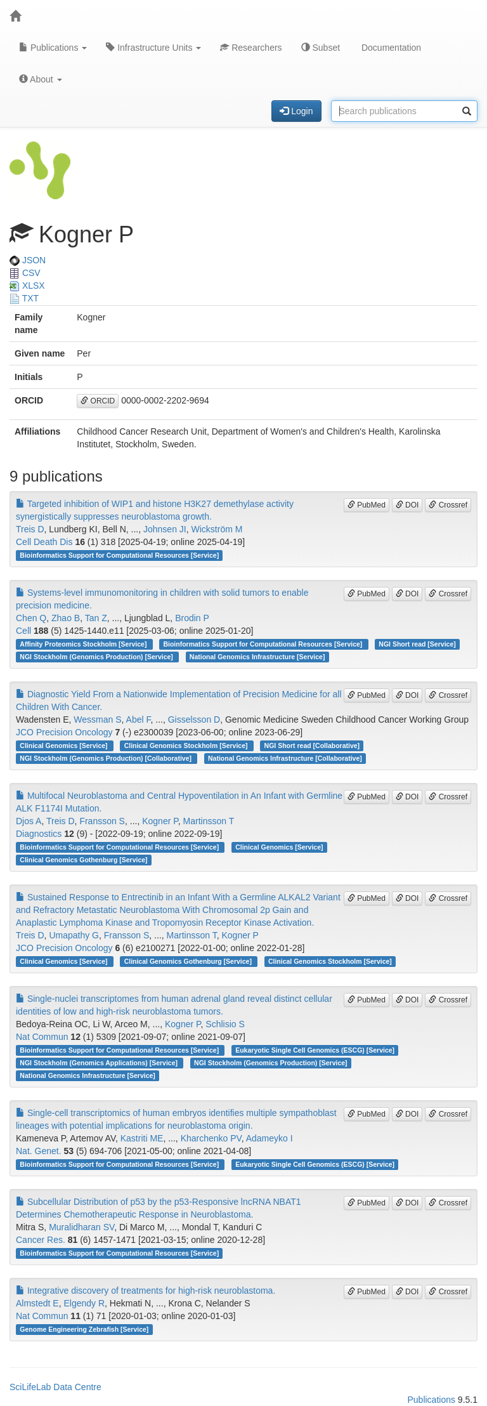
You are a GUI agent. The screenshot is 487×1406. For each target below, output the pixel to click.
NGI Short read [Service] (417, 644)
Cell (23, 631)
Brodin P (192, 618)
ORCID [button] (98, 401)
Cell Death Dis (44, 542)
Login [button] (296, 111)
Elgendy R (84, 1303)
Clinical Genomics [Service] (64, 745)
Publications (53, 48)
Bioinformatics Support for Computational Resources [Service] (119, 555)
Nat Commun (42, 1037)
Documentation (390, 48)
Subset (320, 48)
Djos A (28, 821)
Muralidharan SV (81, 1227)
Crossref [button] (448, 505)
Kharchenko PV (211, 1138)
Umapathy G (74, 935)
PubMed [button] (366, 505)
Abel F (138, 719)
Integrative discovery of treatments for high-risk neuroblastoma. (145, 1290)
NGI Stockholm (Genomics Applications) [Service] (99, 1063)
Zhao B (65, 618)
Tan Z (96, 618)
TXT (24, 298)
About (40, 79)
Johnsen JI (164, 529)
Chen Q (31, 618)
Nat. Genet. (39, 1151)
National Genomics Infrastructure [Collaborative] (285, 758)
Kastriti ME (142, 1138)
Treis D (30, 529)
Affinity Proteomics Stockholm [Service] (84, 644)
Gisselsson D (194, 719)
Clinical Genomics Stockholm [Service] (187, 745)
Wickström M (217, 529)
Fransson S (102, 821)
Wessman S (97, 719)
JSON (28, 260)
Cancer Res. (40, 1240)
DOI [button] (407, 505)
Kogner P (160, 821)
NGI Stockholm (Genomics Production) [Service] (97, 656)
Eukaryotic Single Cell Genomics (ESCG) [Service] (314, 1050)
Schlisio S (224, 1024)
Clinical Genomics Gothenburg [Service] (83, 860)
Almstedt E (37, 1303)
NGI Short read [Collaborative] (312, 745)
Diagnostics (39, 834)
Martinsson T (209, 821)
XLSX (27, 285)
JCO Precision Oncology (64, 732)
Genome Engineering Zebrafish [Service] (84, 1329)
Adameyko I (269, 1138)
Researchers (251, 48)
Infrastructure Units (153, 48)
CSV (25, 273)
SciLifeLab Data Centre (55, 1387)
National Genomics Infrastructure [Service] (257, 656)
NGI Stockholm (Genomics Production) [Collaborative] (106, 758)
